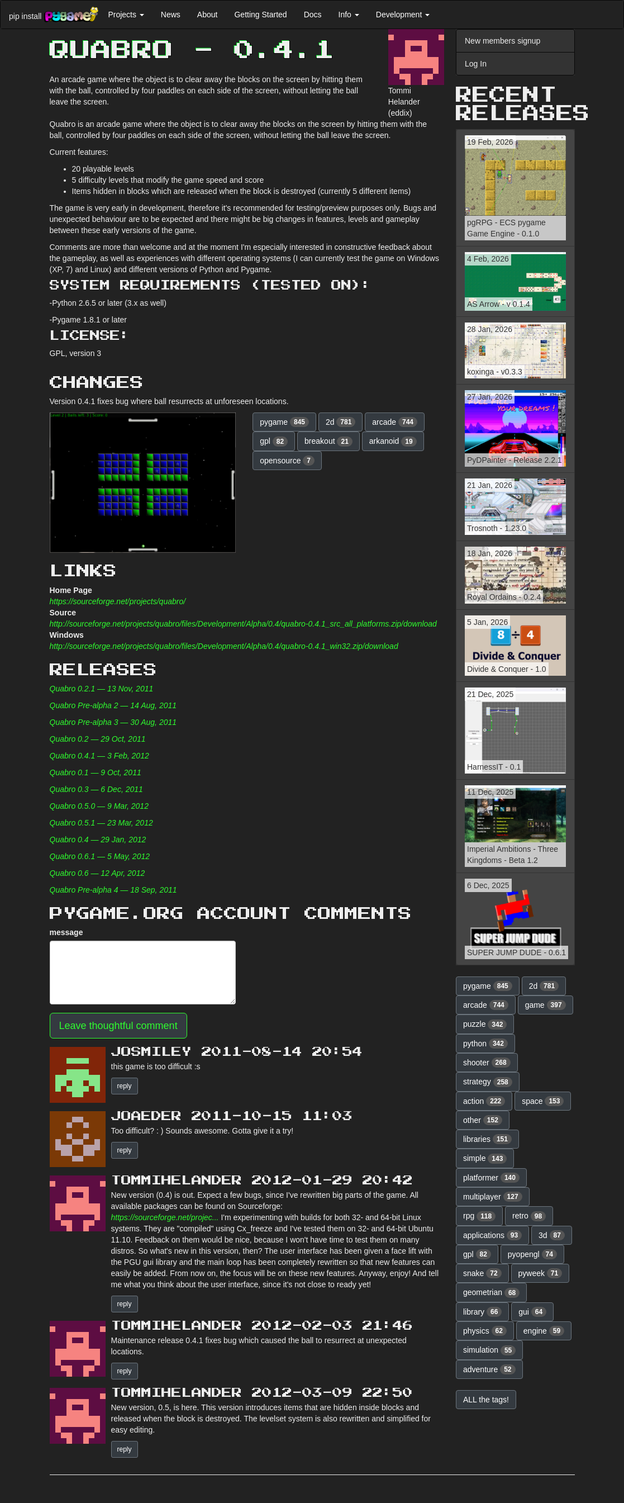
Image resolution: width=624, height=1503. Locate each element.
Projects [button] (126, 14)
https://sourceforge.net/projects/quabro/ (118, 601)
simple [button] (485, 1159)
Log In (476, 63)
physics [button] (485, 1331)
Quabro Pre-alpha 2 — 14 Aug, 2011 (113, 705)
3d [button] (552, 1235)
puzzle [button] (485, 1025)
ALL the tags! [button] (486, 1399)
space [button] (543, 1101)
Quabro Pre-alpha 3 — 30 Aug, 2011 (113, 722)
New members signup (502, 40)
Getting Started (260, 14)
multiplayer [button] (492, 1197)
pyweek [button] (540, 1273)
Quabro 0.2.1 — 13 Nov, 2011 (102, 688)
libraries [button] (487, 1139)
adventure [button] (489, 1369)
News (170, 14)
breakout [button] (328, 442)
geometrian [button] (491, 1293)
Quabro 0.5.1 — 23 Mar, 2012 (101, 822)
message (66, 932)
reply (124, 1086)
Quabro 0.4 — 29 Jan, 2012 (98, 839)
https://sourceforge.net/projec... (165, 1217)
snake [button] (482, 1273)
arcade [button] (394, 422)
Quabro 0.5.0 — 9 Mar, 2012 (99, 806)
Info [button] (349, 14)
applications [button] (492, 1235)
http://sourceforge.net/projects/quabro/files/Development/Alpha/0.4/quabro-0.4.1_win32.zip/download (224, 646)
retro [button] (529, 1216)
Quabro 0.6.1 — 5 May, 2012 (100, 856)
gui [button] (532, 1312)
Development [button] (403, 14)
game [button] (545, 1005)
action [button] (484, 1101)
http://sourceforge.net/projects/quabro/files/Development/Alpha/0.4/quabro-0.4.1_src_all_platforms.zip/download (243, 623)
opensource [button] (287, 461)
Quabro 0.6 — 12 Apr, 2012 (97, 873)
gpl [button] (274, 442)
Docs (313, 14)
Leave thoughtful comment (118, 1025)
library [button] (482, 1312)
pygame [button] (284, 422)
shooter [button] (487, 1063)
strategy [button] (487, 1082)
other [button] (482, 1120)
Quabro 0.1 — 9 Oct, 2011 (95, 772)
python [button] (485, 1044)
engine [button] (543, 1331)
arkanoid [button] (393, 442)
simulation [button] (489, 1350)
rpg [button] (479, 1216)
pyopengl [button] (532, 1254)
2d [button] (341, 422)
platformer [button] (491, 1178)
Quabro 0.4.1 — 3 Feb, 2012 (99, 755)
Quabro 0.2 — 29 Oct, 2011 (98, 738)
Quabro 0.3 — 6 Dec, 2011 (96, 789)
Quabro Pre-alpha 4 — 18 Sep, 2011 (113, 889)
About (207, 14)
